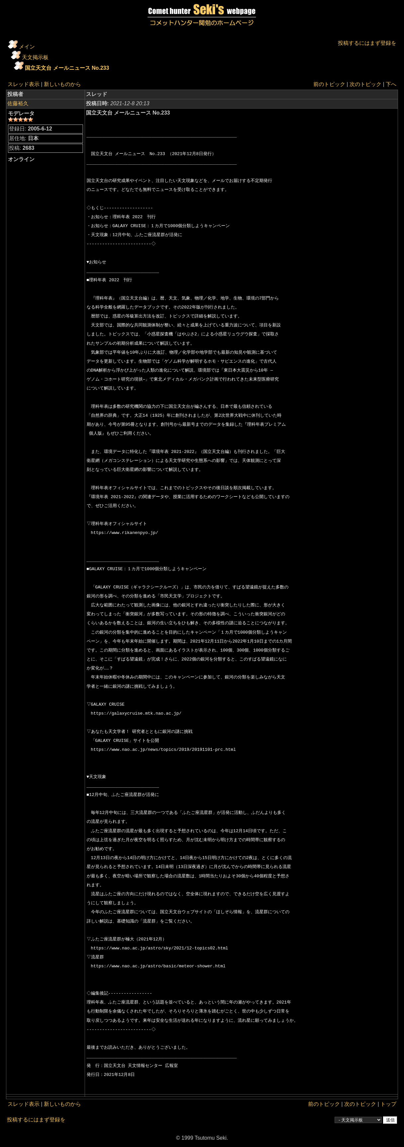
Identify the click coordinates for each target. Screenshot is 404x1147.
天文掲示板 (35, 57)
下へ (391, 84)
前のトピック (329, 84)
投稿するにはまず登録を (367, 43)
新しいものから (62, 84)
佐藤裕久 (18, 103)
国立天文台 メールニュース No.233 (67, 68)
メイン (27, 46)
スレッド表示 (24, 84)
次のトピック (365, 84)
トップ (388, 1104)
